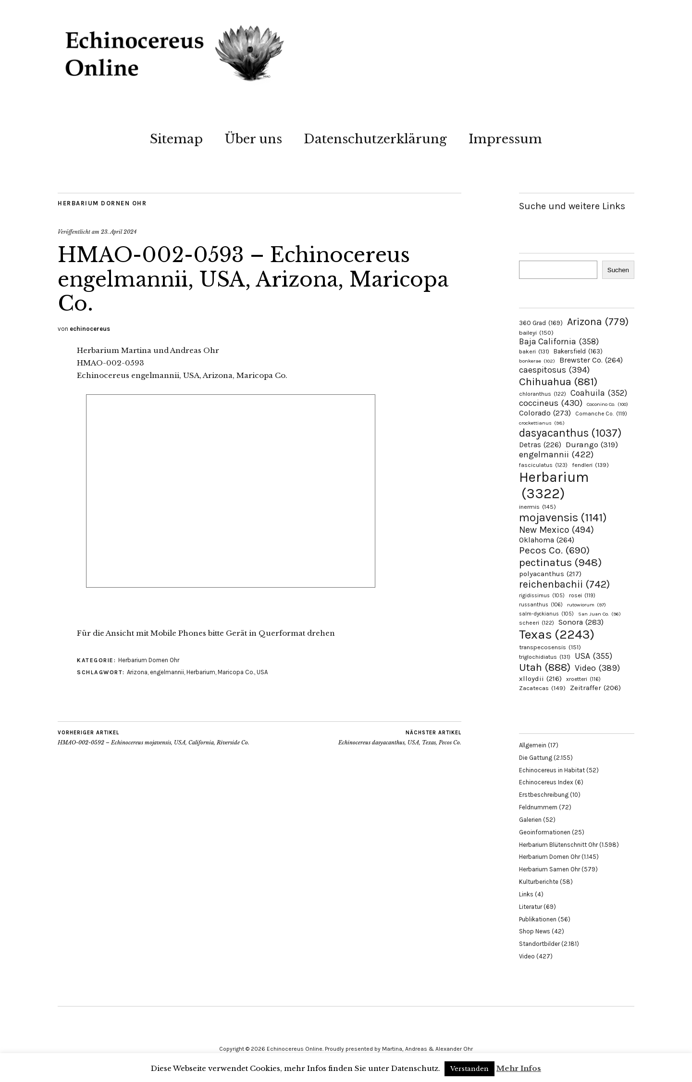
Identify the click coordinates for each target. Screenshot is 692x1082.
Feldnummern (538, 807)
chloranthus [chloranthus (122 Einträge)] (542, 393)
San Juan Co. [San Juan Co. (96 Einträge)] (599, 614)
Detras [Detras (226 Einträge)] (540, 444)
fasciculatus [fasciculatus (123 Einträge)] (543, 465)
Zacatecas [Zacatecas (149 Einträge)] (542, 688)
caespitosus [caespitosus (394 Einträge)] (554, 370)
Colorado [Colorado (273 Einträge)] (545, 412)
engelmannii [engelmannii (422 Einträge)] (556, 454)
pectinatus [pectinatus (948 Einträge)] (560, 562)
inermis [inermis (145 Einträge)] (537, 506)
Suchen (618, 270)
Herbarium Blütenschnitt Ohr (558, 844)
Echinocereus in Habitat (552, 770)
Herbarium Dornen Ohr (102, 203)
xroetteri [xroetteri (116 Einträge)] (583, 679)
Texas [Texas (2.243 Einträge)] (556, 634)
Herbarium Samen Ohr (549, 869)
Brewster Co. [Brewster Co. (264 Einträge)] (591, 360)
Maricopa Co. (236, 672)
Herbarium (200, 672)
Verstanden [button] (469, 1069)
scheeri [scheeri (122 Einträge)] (536, 622)
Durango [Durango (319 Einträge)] (592, 444)
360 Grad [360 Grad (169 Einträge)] (541, 323)
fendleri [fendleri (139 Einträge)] (590, 464)
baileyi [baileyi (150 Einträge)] (536, 332)
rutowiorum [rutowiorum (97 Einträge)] (586, 605)
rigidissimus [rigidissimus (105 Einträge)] (542, 595)
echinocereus (90, 328)
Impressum (505, 139)
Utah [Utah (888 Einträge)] (544, 667)
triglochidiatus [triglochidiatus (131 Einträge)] (544, 657)
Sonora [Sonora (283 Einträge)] (581, 622)
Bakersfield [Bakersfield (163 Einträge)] (578, 351)
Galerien (530, 819)
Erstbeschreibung (543, 794)
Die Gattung (535, 757)
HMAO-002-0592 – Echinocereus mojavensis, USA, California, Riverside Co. (153, 737)
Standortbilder (539, 943)
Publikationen (537, 919)
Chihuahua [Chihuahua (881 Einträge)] (558, 381)
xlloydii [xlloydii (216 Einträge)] (540, 678)
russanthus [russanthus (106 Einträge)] (541, 605)
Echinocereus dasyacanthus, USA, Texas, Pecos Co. (399, 737)
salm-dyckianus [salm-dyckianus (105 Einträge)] (546, 614)
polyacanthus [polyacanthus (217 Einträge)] (550, 573)
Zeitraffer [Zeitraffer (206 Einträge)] (595, 688)
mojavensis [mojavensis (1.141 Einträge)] (563, 517)
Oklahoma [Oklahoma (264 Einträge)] (546, 539)
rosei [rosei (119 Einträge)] (582, 595)
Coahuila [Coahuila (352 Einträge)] (598, 393)
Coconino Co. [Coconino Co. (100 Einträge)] (607, 404)
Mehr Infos (518, 1068)
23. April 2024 (118, 231)
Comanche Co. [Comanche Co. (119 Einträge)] (601, 413)
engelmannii (167, 672)
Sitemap (176, 139)
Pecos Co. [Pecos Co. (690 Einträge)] (554, 550)
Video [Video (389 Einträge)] (597, 668)
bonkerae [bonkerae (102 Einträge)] (537, 361)
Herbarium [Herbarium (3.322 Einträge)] (554, 485)
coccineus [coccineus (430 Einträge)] (550, 403)
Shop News (534, 931)
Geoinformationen (544, 832)
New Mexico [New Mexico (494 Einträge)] (556, 529)
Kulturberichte (538, 881)
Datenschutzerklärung (375, 139)
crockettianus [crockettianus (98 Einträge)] (542, 423)
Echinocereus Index (546, 782)
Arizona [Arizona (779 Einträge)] (598, 321)
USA (262, 672)
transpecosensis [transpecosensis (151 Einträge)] (550, 647)
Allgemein (532, 745)
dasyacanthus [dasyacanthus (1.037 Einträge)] (570, 433)
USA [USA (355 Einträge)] (593, 656)
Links (526, 894)
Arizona (137, 672)
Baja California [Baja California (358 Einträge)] (559, 341)
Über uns (253, 139)
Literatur (530, 906)
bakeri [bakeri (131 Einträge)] (534, 351)
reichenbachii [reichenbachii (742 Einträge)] (564, 584)
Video (527, 956)
